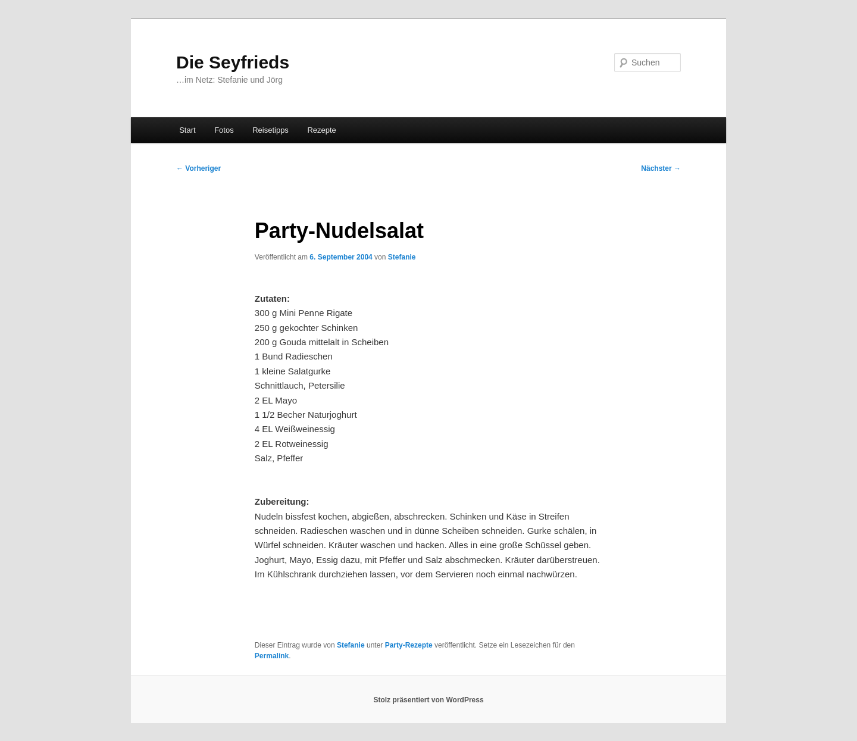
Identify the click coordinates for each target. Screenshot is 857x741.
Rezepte (321, 130)
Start (187, 130)
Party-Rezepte (409, 645)
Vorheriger (198, 168)
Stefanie (402, 257)
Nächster (661, 168)
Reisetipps (270, 130)
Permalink (272, 656)
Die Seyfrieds (232, 62)
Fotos (224, 130)
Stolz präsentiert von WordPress (428, 700)
